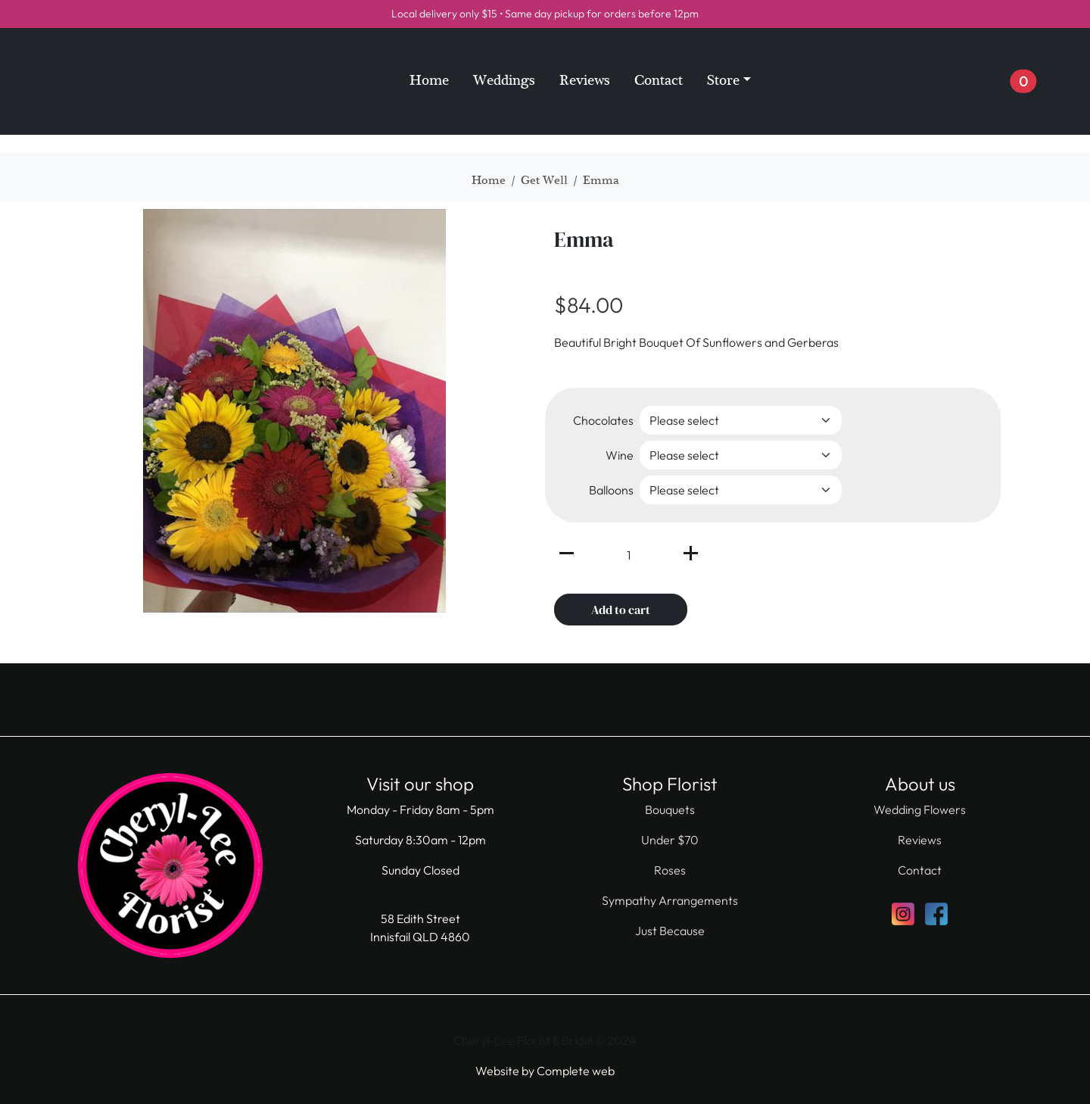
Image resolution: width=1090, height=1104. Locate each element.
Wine (620, 455)
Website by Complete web (545, 1070)
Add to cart (620, 609)
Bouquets (670, 809)
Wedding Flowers (920, 809)
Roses (670, 870)
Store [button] (723, 80)
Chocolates (603, 420)
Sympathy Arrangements (670, 900)
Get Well (544, 180)
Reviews (584, 80)
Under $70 (670, 839)
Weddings (504, 80)
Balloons (611, 489)
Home (429, 80)
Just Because (670, 930)
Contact (658, 80)
